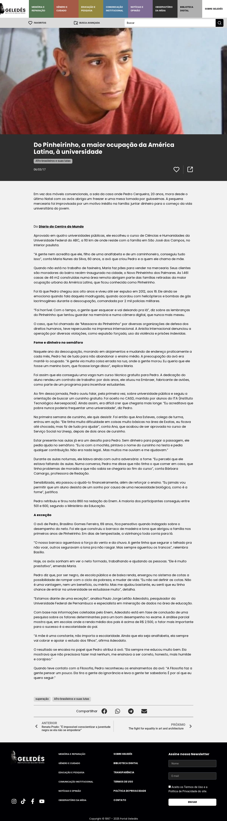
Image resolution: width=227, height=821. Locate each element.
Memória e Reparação (38, 9)
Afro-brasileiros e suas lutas (53, 160)
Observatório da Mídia (164, 9)
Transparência (124, 772)
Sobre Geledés (214, 8)
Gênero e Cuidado (61, 9)
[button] (104, 711)
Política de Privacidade (130, 790)
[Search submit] (219, 23)
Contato (120, 800)
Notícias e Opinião (137, 9)
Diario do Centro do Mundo (61, 226)
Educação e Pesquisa (88, 9)
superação (42, 698)
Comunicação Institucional (114, 9)
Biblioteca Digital (186, 9)
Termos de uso (123, 781)
